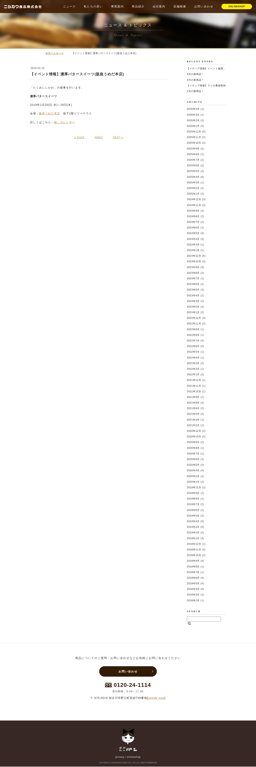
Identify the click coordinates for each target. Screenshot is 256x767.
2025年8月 (193, 154)
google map (156, 698)
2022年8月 (193, 335)
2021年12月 (194, 380)
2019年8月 (193, 498)
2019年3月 (193, 527)
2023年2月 (193, 306)
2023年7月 (193, 278)
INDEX (99, 137)
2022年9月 (193, 329)
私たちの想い (93, 6)
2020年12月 (194, 431)
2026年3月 (193, 114)
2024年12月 (194, 199)
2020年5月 (193, 464)
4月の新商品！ (195, 74)
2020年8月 (193, 448)
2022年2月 (193, 368)
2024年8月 (193, 216)
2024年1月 (193, 250)
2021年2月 (193, 425)
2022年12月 (194, 318)
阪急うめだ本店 (49, 113)
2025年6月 (193, 165)
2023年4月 (193, 295)
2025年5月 (193, 171)
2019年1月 (193, 538)
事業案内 (117, 6)
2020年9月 (193, 442)
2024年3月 (193, 244)
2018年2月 (193, 600)
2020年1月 (193, 481)
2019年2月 (193, 532)
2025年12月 (194, 131)
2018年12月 (194, 544)
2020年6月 (193, 459)
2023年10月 (194, 261)
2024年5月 (193, 233)
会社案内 (159, 6)
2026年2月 (193, 120)
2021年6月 (193, 408)
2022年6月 (193, 346)
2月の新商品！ (195, 91)
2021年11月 (194, 386)
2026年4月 (193, 109)
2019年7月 (193, 504)
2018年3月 (193, 594)
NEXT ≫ (118, 137)
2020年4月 (193, 470)
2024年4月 (193, 239)
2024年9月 (193, 210)
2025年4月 (193, 177)
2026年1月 (193, 126)
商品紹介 (138, 6)
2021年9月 (193, 397)
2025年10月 (194, 142)
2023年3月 (193, 301)
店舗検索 (179, 6)
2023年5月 (193, 289)
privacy (119, 757)
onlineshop (134, 757)
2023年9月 (193, 267)
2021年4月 (193, 419)
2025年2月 (193, 188)
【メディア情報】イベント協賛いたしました (213, 68)
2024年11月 (194, 205)
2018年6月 (193, 577)
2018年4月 (193, 589)
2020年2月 (193, 476)
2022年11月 (194, 323)
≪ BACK (79, 137)
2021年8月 (193, 402)
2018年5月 (193, 583)
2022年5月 (193, 351)
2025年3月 (193, 182)
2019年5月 (193, 515)
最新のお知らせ (55, 53)
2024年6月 (193, 227)
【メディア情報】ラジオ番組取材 (206, 85)
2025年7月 (193, 159)
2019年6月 (193, 510)
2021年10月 (194, 391)
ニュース (69, 6)
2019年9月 (193, 493)
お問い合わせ (203, 6)
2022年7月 (193, 340)
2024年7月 (193, 222)
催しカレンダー (64, 122)
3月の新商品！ (195, 80)
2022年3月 (193, 363)
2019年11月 (194, 487)
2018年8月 (193, 566)
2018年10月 (194, 555)
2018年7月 (193, 572)
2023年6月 (193, 284)
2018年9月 (193, 560)
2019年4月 (193, 521)
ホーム (36, 53)
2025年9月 (193, 148)
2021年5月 (193, 414)
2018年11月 (194, 549)
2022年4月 (193, 357)
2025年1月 (193, 193)
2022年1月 (193, 374)
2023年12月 (194, 255)
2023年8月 (193, 272)
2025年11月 (194, 137)
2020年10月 (194, 436)
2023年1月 (193, 312)
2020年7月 (193, 453)
